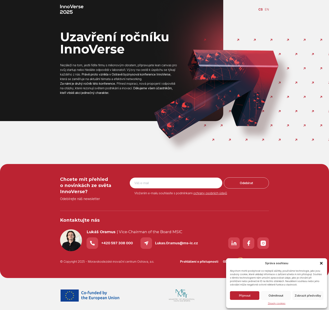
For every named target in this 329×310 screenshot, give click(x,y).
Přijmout (244, 295)
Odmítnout (276, 295)
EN (267, 9)
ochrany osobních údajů (210, 193)
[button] (321, 263)
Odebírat (246, 183)
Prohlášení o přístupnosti (199, 261)
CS (260, 9)
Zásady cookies (276, 303)
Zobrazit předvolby (308, 295)
